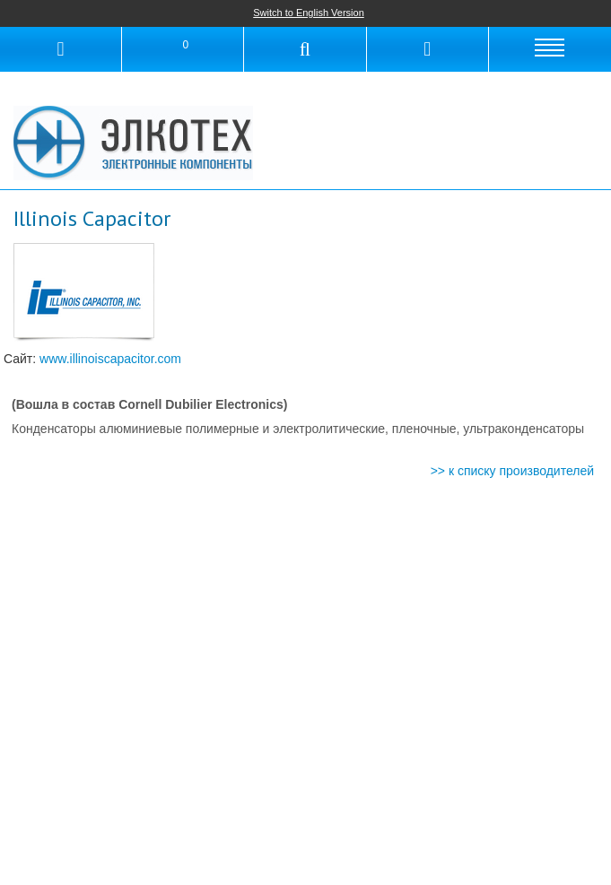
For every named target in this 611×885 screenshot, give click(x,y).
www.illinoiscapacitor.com (110, 358)
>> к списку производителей (512, 471)
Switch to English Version (308, 12)
